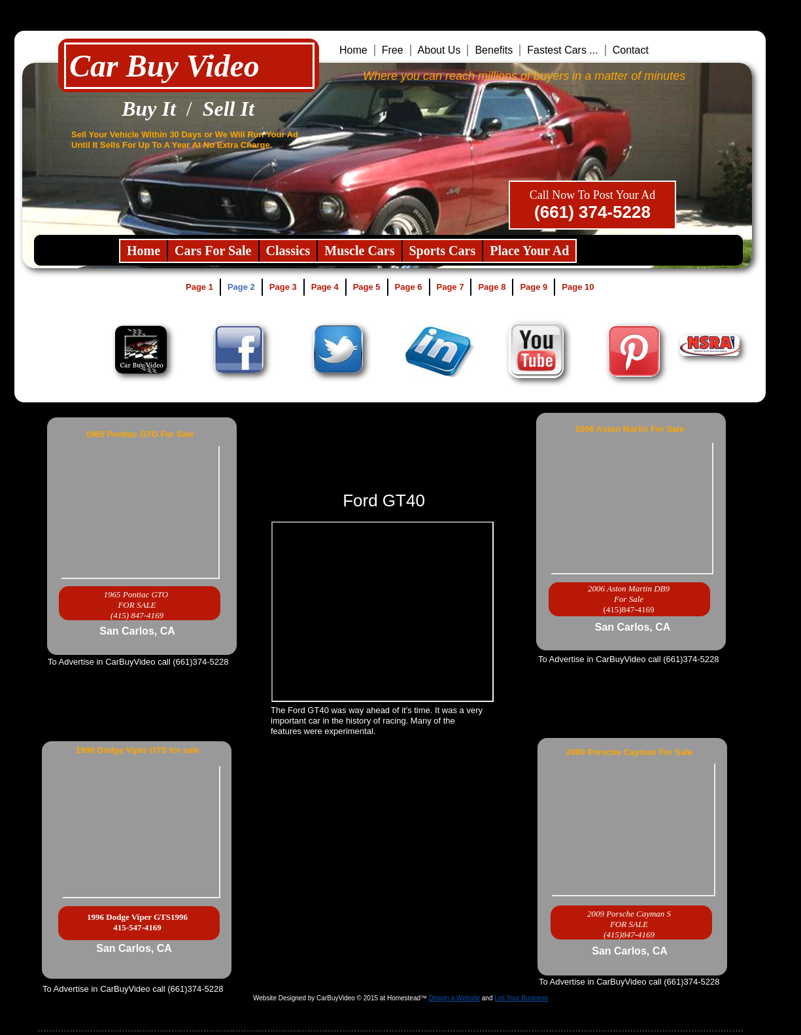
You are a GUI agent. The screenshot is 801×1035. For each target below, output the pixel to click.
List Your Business (521, 998)
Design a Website (454, 998)
